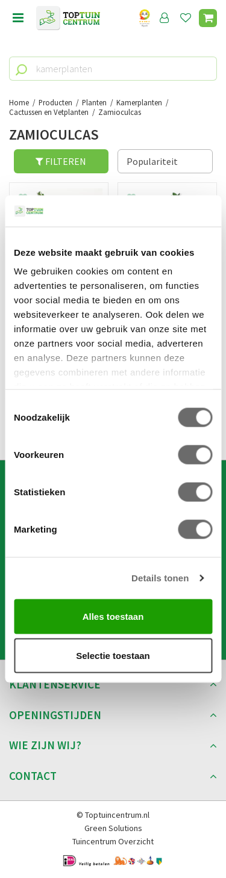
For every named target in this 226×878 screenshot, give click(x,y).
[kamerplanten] (113, 69)
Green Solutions (113, 828)
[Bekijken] (208, 18)
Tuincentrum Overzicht (113, 841)
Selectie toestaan (113, 656)
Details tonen (160, 578)
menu (18, 18)
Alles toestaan (113, 616)
